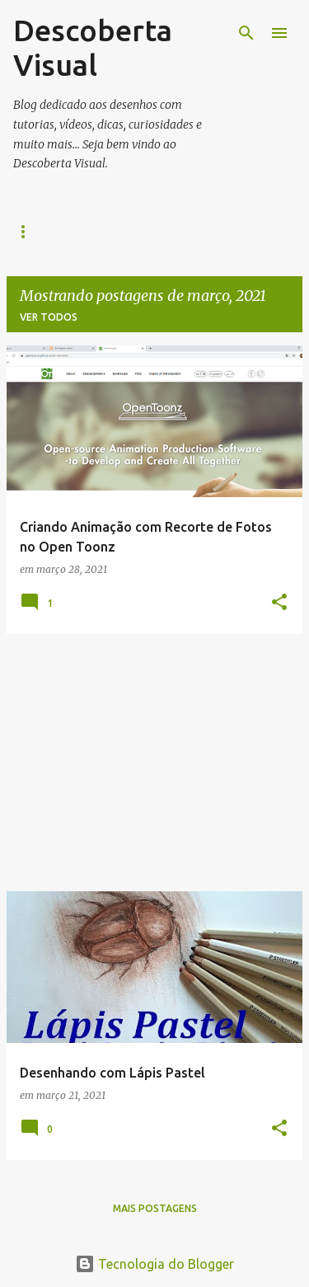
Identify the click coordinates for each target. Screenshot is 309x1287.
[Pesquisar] (246, 33)
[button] (279, 603)
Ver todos (48, 317)
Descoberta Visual (92, 47)
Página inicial (52, 231)
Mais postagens (155, 1208)
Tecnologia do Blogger (154, 1263)
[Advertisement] (154, 762)
